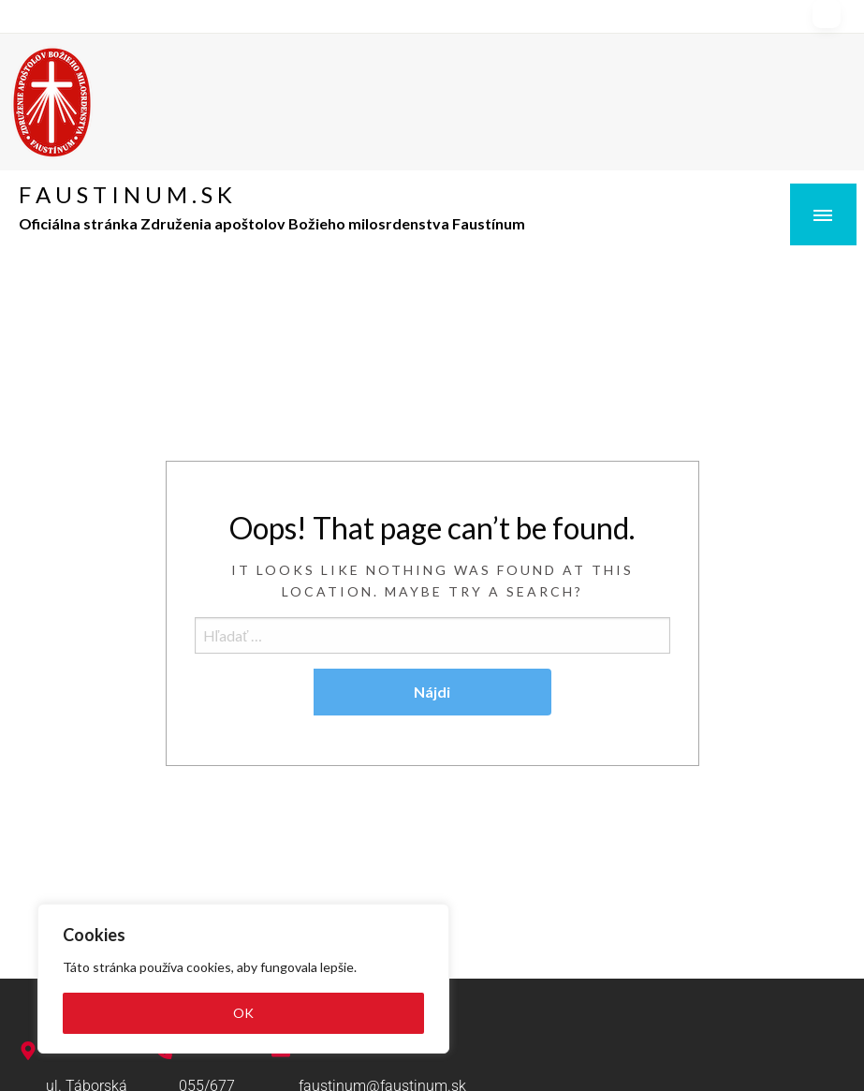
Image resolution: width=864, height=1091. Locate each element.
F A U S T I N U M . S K (125, 194)
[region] (243, 979)
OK (243, 1013)
